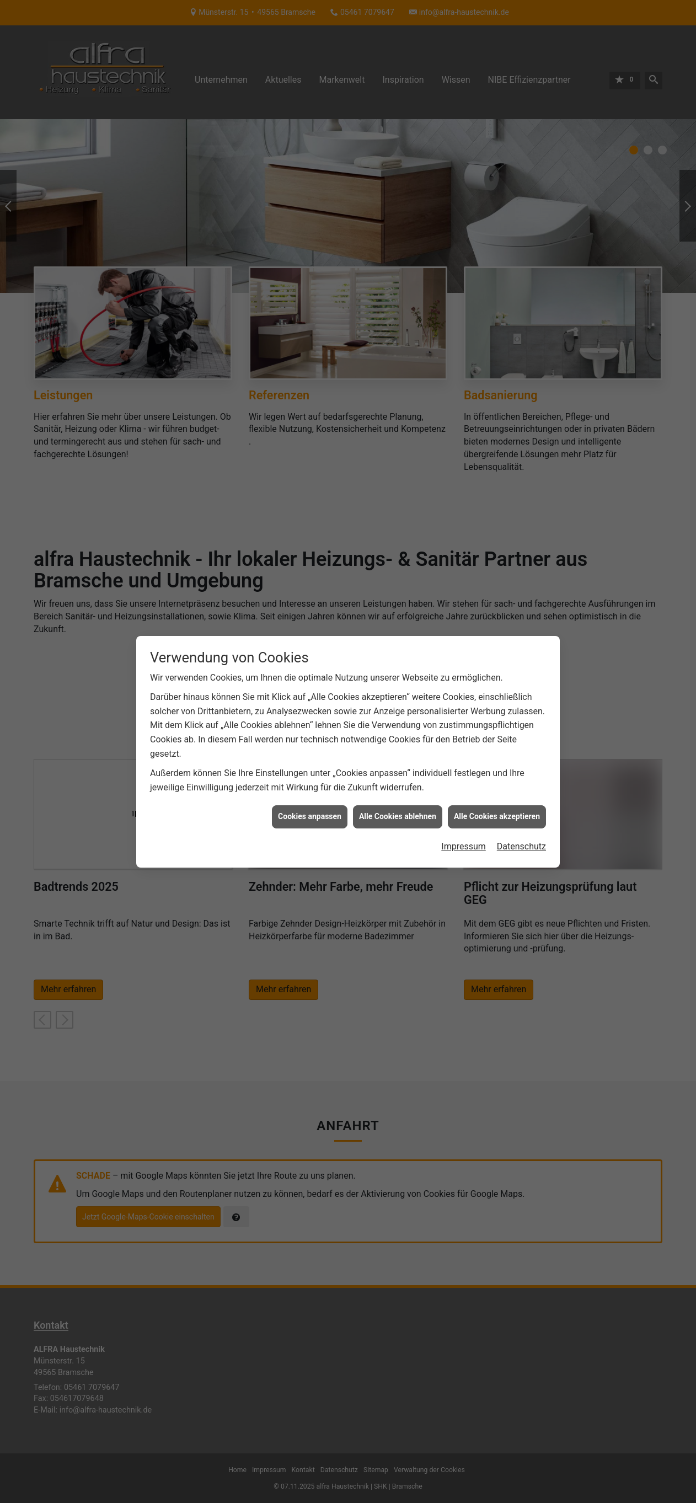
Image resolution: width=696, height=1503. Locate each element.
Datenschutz (521, 815)
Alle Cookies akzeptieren (497, 786)
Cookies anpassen (309, 786)
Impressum (463, 815)
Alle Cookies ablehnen (397, 786)
